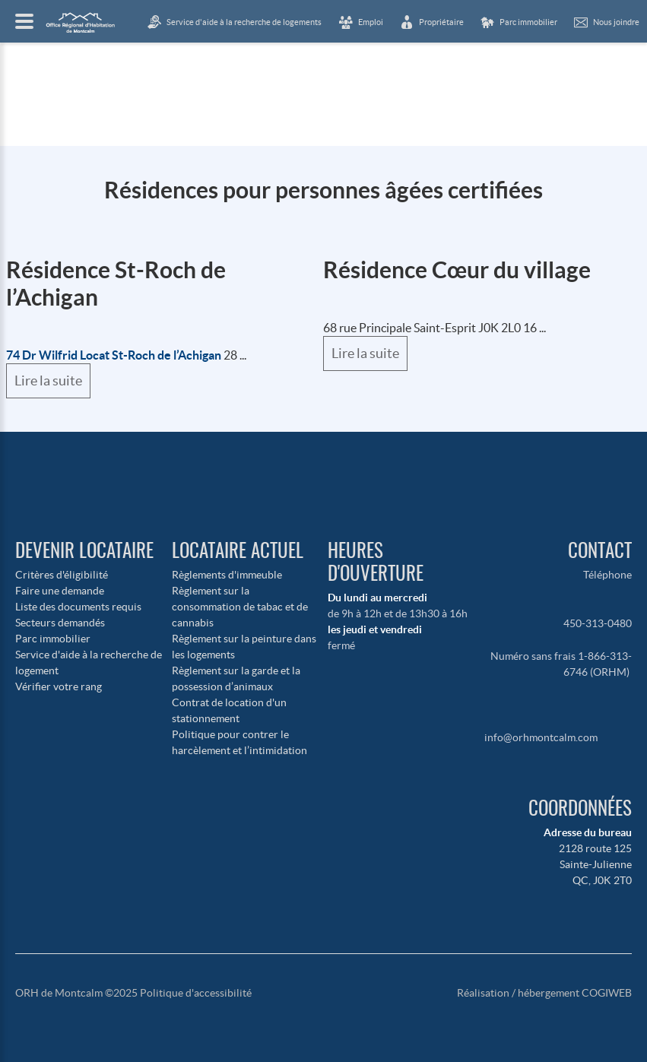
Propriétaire (441, 22)
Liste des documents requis (78, 607)
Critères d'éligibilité (61, 575)
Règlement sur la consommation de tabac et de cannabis (240, 607)
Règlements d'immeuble (227, 575)
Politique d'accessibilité (196, 993)
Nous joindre (616, 22)
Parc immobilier (52, 638)
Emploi (370, 22)
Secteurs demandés (60, 623)
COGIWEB (607, 993)
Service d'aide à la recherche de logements (244, 22)
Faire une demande (59, 591)
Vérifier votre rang (58, 686)
